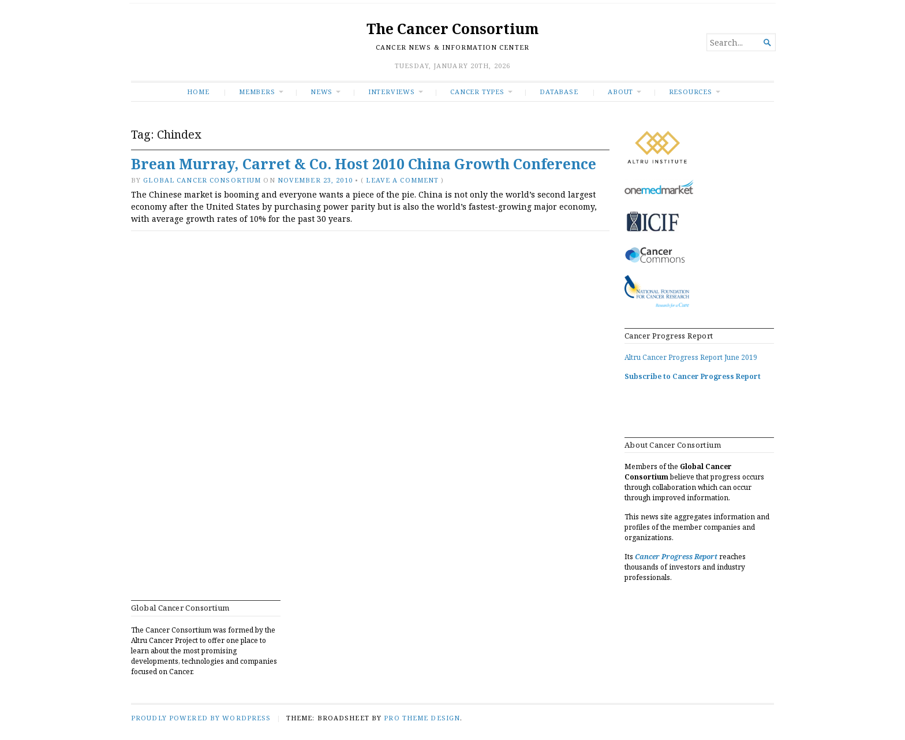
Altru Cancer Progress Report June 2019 (690, 357)
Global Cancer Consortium (202, 180)
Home (198, 91)
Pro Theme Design (422, 717)
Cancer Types (477, 91)
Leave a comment (402, 180)
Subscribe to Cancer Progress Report (692, 376)
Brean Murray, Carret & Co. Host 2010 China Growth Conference (363, 163)
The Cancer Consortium (452, 28)
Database (559, 91)
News (321, 91)
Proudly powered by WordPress (201, 717)
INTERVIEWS (391, 91)
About (620, 91)
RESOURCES (690, 91)
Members (257, 91)
